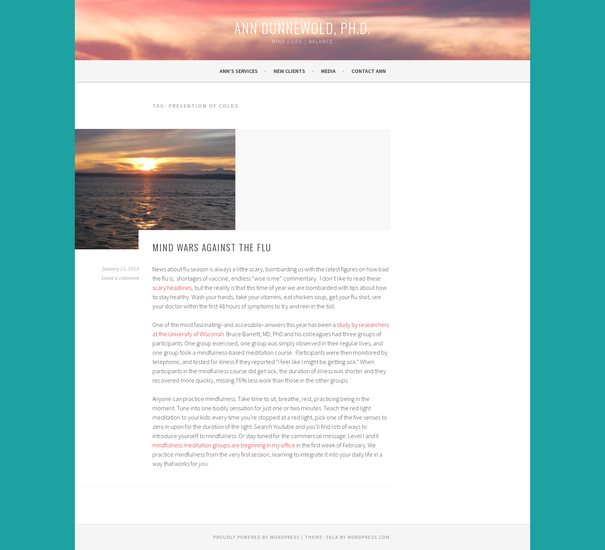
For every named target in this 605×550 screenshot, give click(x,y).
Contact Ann (369, 71)
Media (328, 71)
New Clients (289, 71)
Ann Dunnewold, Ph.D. (302, 27)
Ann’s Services (239, 71)
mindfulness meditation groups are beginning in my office (224, 445)
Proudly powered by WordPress (256, 537)
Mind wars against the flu (211, 247)
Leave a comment (120, 278)
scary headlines (172, 287)
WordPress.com (369, 537)
